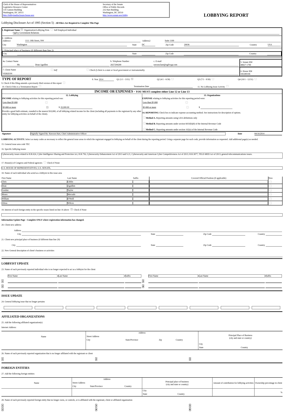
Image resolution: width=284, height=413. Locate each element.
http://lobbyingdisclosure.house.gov (18, 15)
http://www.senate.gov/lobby (115, 15)
